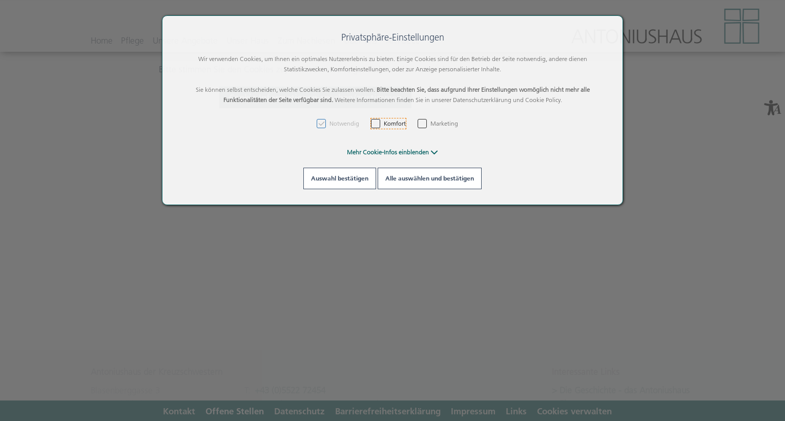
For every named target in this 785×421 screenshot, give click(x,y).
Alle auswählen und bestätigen (429, 178)
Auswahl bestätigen (339, 178)
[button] (392, 152)
